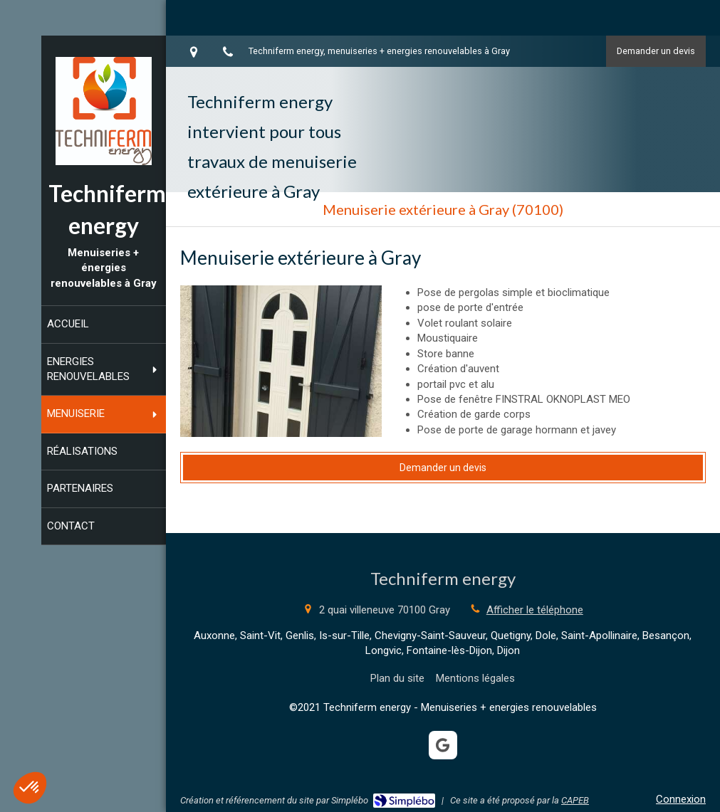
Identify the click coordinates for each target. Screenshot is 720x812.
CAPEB (575, 800)
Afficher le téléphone (534, 609)
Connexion (681, 799)
